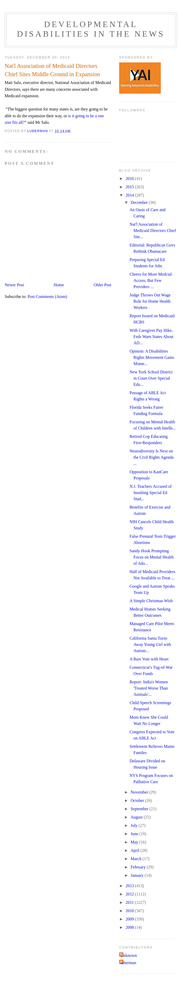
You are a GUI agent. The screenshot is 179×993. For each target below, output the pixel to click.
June (135, 834)
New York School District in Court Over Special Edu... (151, 378)
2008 (130, 927)
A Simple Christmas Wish (151, 601)
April (135, 850)
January (138, 875)
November (140, 792)
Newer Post (14, 285)
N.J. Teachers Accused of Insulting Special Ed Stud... (151, 492)
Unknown (128, 955)
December (140, 202)
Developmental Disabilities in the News (91, 29)
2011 (130, 902)
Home (59, 285)
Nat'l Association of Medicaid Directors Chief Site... (153, 230)
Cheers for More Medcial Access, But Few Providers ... (151, 280)
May (135, 842)
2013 (130, 886)
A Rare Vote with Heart (149, 659)
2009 (130, 919)
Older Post (102, 285)
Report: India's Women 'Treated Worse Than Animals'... (149, 688)
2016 (130, 178)
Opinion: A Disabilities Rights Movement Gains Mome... (152, 357)
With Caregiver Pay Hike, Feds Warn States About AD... (152, 336)
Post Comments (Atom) (47, 296)
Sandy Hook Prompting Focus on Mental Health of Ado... (152, 557)
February (139, 867)
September (140, 809)
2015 (130, 187)
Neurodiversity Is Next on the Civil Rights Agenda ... (152, 457)
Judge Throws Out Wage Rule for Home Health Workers (150, 301)
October (138, 800)
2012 (130, 894)
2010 (130, 910)
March (137, 858)
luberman (128, 962)
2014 (130, 195)
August (137, 817)
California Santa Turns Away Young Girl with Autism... (150, 644)
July (135, 825)
